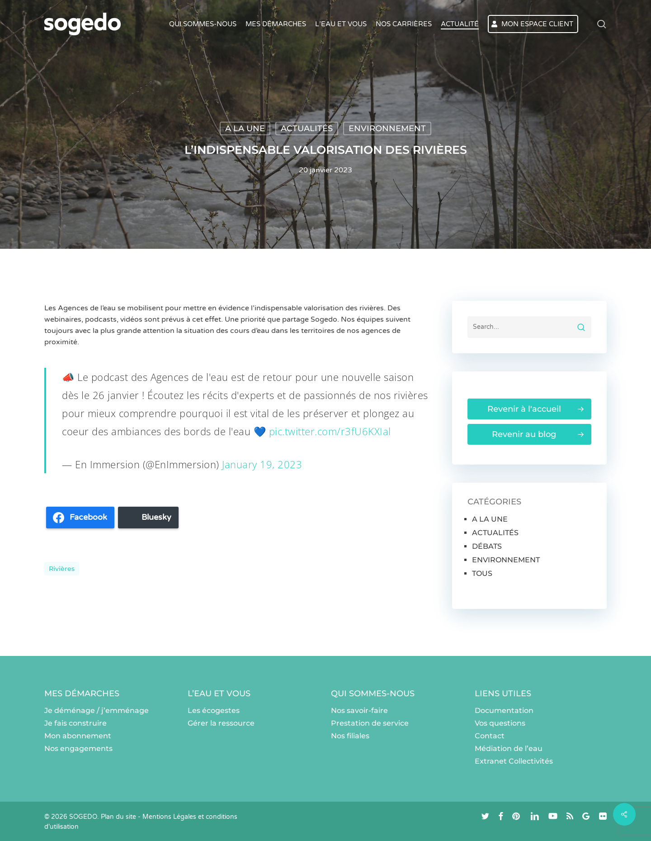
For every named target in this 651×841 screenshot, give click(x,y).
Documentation (504, 710)
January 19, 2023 (262, 464)
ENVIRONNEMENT (387, 128)
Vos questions (500, 723)
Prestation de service (370, 723)
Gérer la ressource (221, 723)
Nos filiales (350, 736)
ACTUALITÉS (307, 128)
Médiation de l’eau (508, 748)
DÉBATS (487, 546)
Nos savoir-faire (359, 710)
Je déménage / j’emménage (96, 710)
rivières (62, 569)
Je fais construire (75, 723)
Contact (490, 736)
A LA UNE (245, 128)
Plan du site (118, 817)
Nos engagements (78, 748)
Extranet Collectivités (514, 761)
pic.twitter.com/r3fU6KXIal (330, 431)
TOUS (482, 573)
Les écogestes (214, 710)
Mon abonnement (77, 736)
